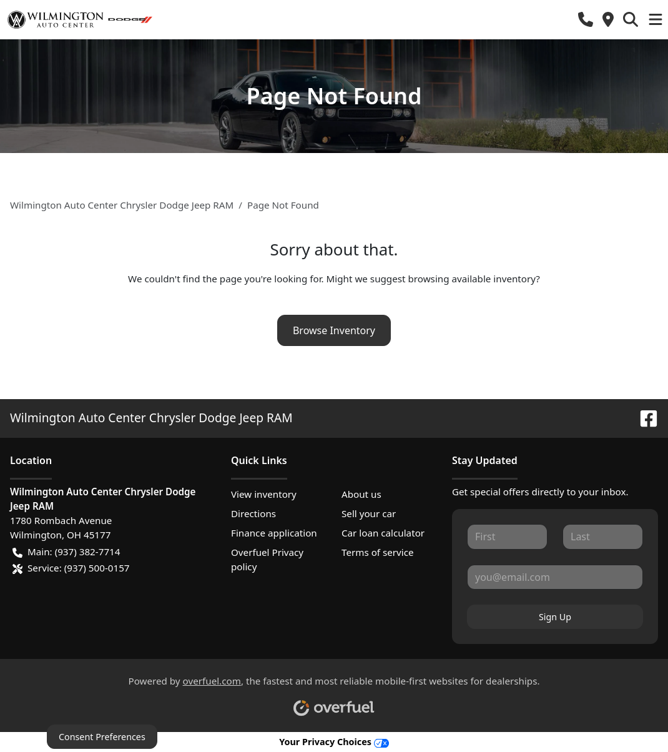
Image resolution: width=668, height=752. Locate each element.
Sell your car (368, 513)
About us (361, 494)
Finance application (274, 533)
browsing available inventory (472, 278)
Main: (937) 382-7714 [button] (66, 552)
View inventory (264, 494)
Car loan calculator (383, 533)
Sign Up (555, 617)
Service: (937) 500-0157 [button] (71, 568)
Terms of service (377, 552)
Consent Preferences (102, 737)
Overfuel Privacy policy (267, 559)
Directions (253, 513)
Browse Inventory (334, 330)
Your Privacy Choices (334, 742)
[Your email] (555, 577)
